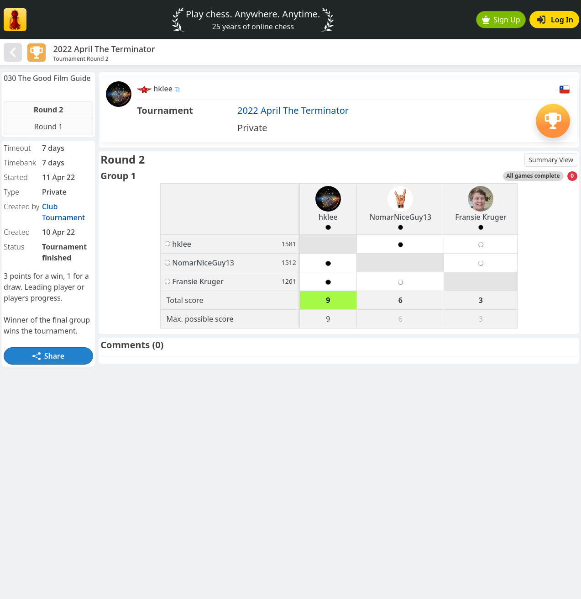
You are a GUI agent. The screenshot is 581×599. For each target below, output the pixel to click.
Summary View (551, 159)
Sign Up (501, 20)
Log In (555, 20)
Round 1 (48, 127)
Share (48, 356)
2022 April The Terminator (293, 110)
